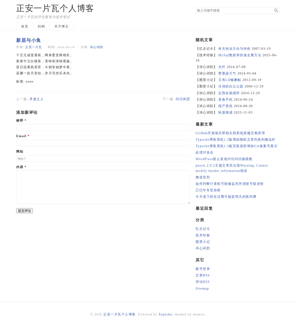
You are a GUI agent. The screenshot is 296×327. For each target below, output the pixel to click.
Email (21, 136)
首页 (24, 26)
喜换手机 (226, 99)
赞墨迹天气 (227, 73)
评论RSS (203, 282)
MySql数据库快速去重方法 (240, 55)
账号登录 (203, 269)
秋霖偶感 (226, 112)
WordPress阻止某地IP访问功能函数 (224, 159)
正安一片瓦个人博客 (55, 8)
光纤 (222, 67)
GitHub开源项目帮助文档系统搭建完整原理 (230, 133)
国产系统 (226, 106)
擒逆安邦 (203, 177)
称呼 (19, 120)
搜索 (276, 10)
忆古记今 (203, 229)
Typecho (165, 314)
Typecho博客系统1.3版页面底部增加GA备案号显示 (237, 146)
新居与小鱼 (28, 40)
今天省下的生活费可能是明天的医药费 (226, 196)
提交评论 (24, 211)
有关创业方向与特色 (235, 48)
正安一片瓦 (33, 47)
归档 (41, 26)
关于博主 (61, 26)
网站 (19, 151)
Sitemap (202, 288)
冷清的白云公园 (231, 86)
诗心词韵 (96, 47)
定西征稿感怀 (229, 93)
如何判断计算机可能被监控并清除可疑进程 (230, 183)
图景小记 (203, 242)
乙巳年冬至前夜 (208, 190)
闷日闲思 (183, 99)
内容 (19, 167)
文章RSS (203, 275)
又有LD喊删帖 (230, 80)
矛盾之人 (36, 99)
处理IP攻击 (205, 152)
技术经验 (203, 235)
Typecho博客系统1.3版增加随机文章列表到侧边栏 (236, 139)
